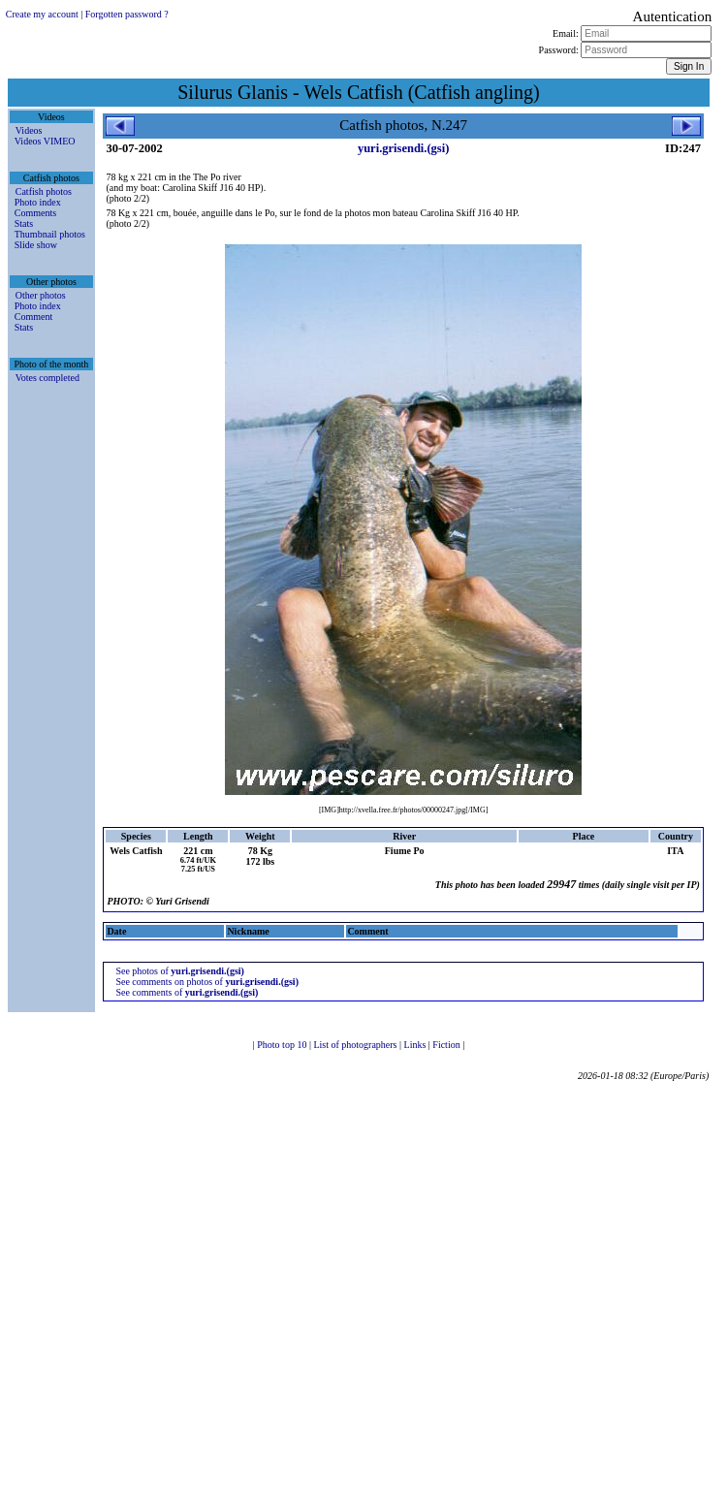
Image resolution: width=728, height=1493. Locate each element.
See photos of (179, 971)
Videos (29, 130)
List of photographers (356, 1044)
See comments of (186, 992)
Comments (35, 212)
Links (416, 1044)
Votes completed (47, 377)
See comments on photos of (207, 981)
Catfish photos (44, 191)
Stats (24, 223)
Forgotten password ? (127, 14)
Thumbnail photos (50, 234)
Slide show (36, 244)
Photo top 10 (283, 1044)
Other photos (41, 295)
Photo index (38, 202)
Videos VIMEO (45, 141)
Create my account (42, 14)
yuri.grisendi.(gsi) (403, 148)
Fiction (447, 1044)
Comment (33, 316)
